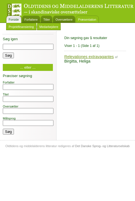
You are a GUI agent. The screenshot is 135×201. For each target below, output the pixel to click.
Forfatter (28, 85)
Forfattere (31, 19)
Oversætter (28, 109)
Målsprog (28, 121)
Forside (14, 19)
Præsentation (87, 19)
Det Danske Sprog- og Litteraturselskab (102, 146)
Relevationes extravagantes (89, 56)
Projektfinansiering (21, 26)
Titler (46, 19)
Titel (28, 97)
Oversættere (63, 19)
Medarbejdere (49, 26)
